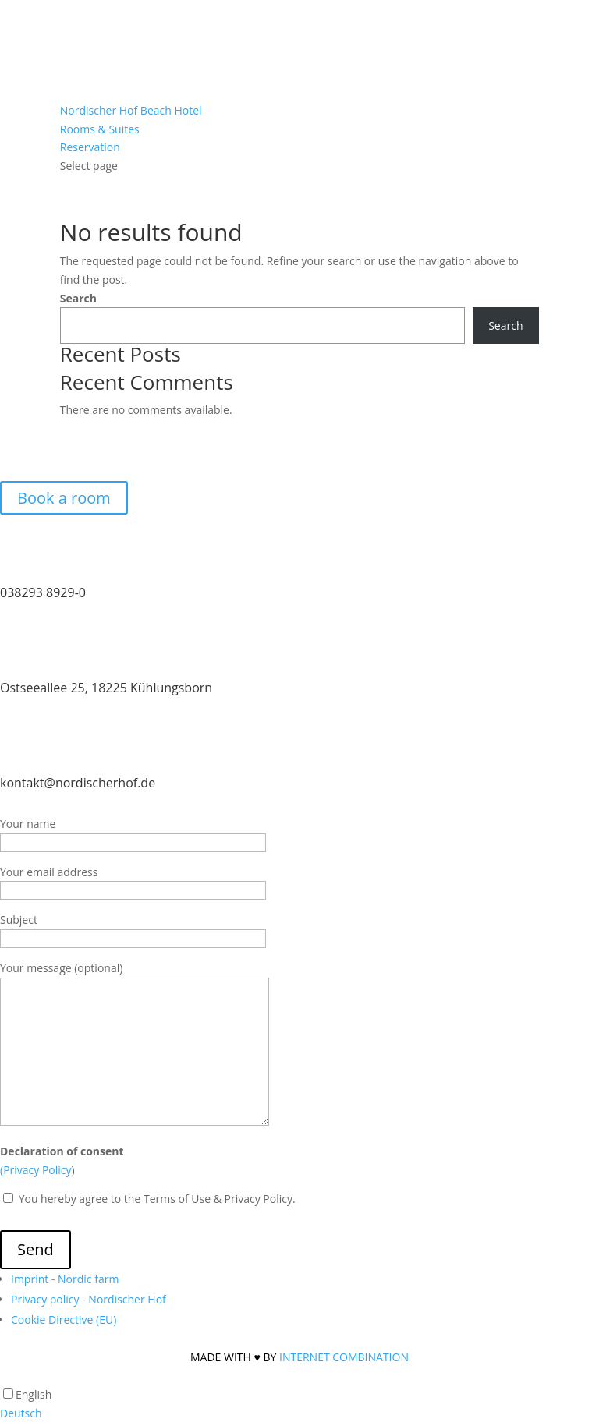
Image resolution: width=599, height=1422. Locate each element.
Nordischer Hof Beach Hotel (131, 110)
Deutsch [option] (21, 1413)
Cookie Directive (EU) (63, 1319)
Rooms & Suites (100, 129)
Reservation (90, 147)
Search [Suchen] (505, 325)
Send (35, 1249)
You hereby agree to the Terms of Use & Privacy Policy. (156, 1198)
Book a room (64, 497)
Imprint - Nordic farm (65, 1279)
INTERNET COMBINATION (344, 1356)
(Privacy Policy (36, 1169)
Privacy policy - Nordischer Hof (88, 1299)
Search (78, 298)
